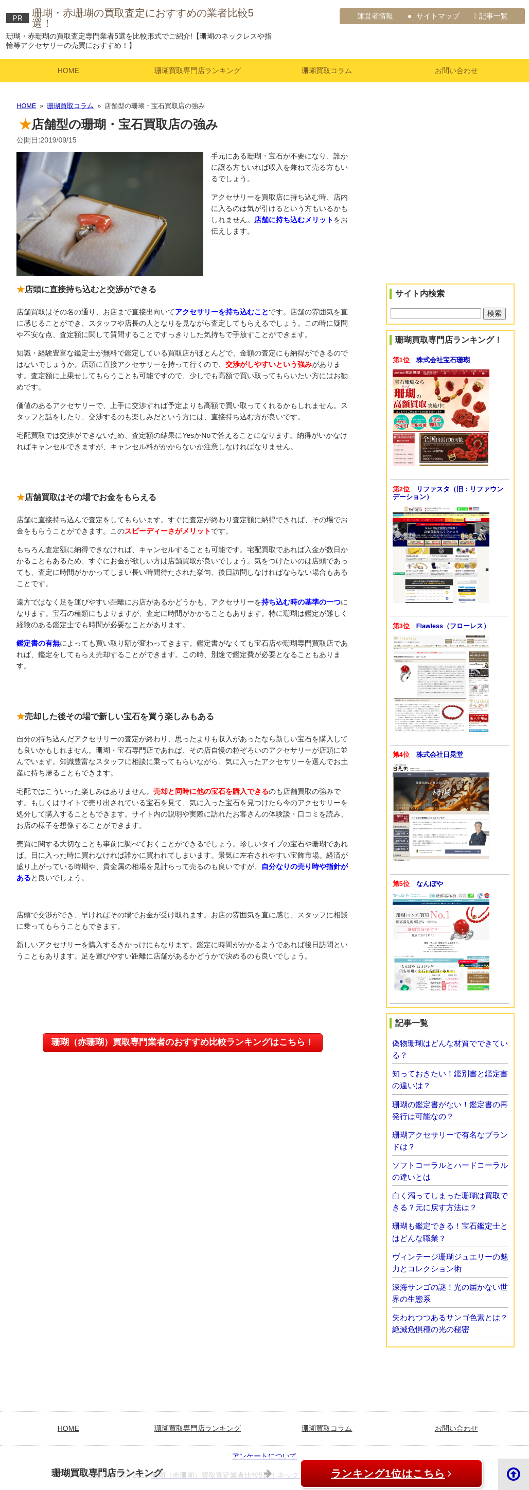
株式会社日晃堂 (439, 754)
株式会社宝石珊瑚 (443, 360)
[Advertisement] (450, 208)
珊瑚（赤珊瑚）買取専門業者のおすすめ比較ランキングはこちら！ (182, 1042)
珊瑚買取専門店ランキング (197, 70)
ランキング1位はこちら (380, 1473)
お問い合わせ (456, 70)
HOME (68, 70)
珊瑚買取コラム (327, 70)
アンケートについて (264, 1456)
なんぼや (429, 884)
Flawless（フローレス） (453, 626)
